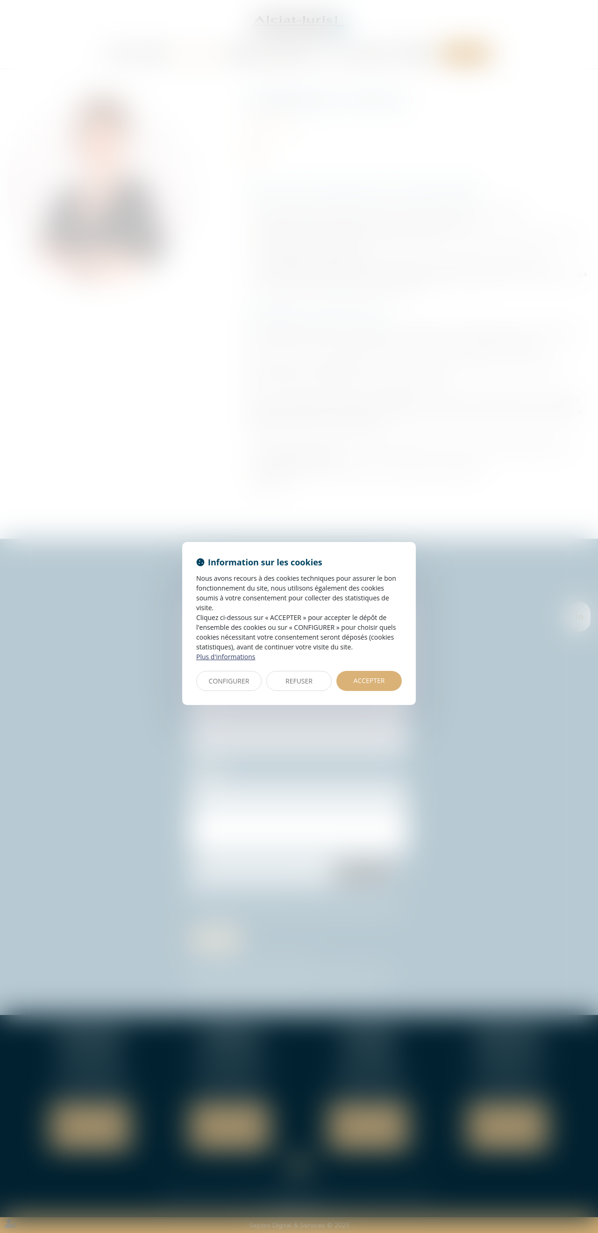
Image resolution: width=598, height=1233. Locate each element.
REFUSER (299, 680)
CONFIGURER (229, 680)
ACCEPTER (369, 680)
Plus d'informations (225, 656)
